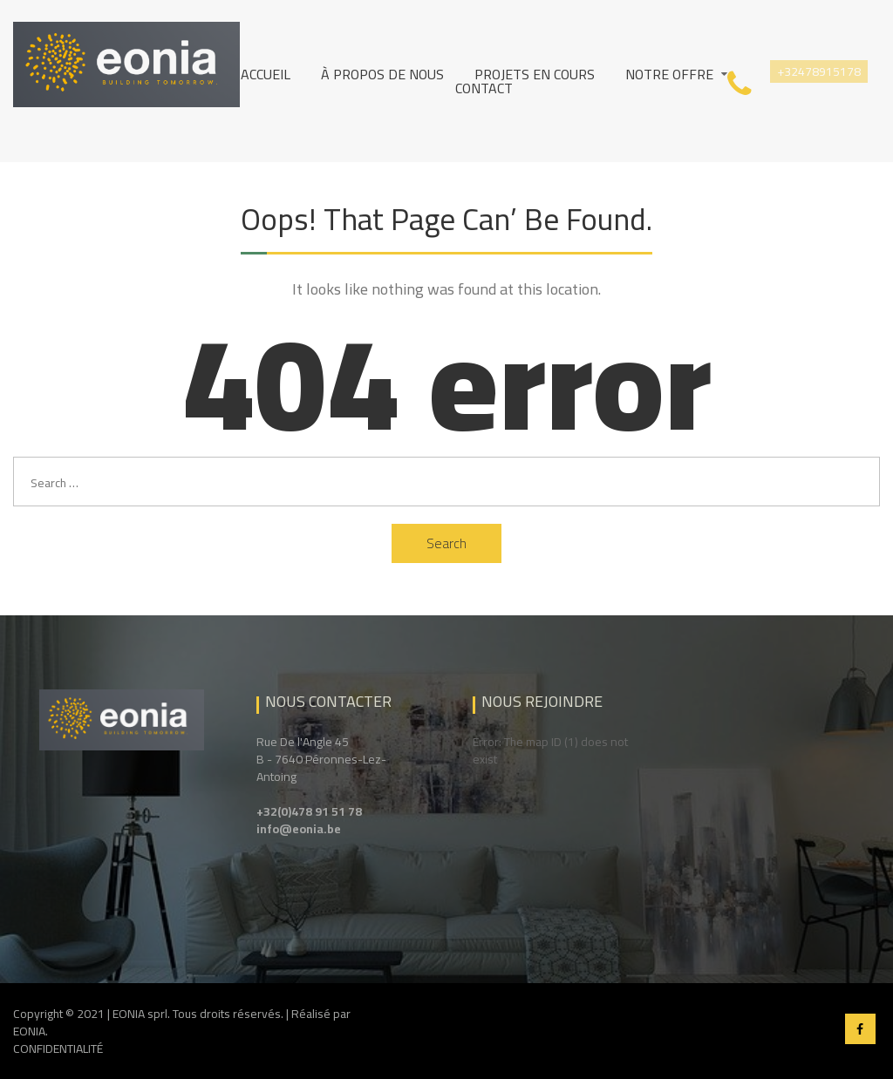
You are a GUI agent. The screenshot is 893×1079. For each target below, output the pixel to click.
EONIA (29, 1031)
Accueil (265, 74)
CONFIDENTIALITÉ (58, 1048)
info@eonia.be (298, 829)
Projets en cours (534, 74)
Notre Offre (669, 74)
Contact (484, 88)
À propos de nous (382, 74)
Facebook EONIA (860, 1029)
